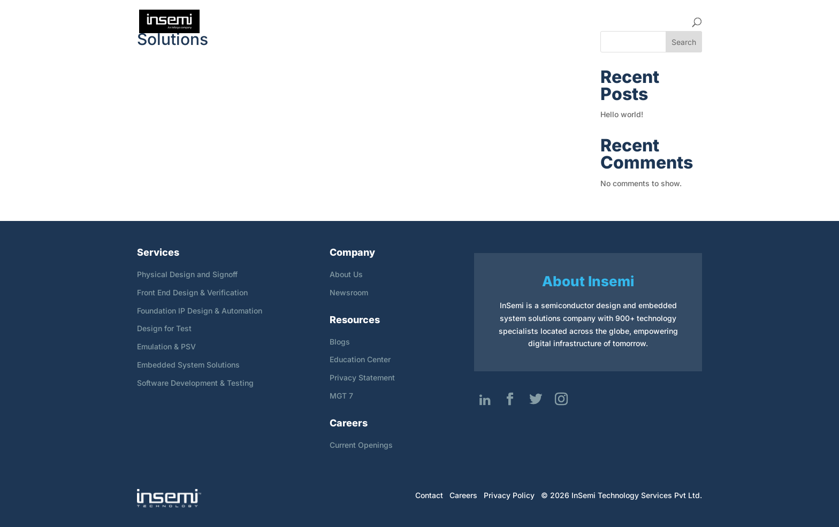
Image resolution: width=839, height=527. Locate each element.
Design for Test (164, 328)
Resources (607, 22)
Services (494, 22)
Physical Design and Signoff (187, 274)
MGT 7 (341, 395)
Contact (666, 22)
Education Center (360, 359)
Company (436, 22)
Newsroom (349, 292)
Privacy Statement (362, 377)
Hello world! (621, 114)
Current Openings (361, 444)
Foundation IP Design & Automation (199, 310)
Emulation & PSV (166, 346)
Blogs (340, 341)
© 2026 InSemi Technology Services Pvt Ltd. (621, 495)
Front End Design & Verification (192, 292)
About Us (346, 274)
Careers (549, 22)
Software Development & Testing (195, 382)
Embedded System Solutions (188, 364)
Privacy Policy (509, 495)
